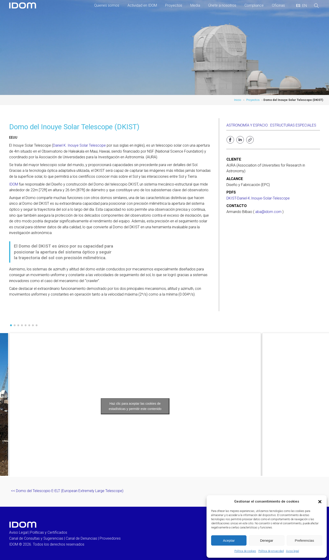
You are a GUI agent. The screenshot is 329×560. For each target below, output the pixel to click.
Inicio (237, 100)
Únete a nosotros (222, 5)
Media (195, 5)
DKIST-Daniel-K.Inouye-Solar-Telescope (258, 198)
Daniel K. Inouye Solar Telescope (79, 145)
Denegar (266, 540)
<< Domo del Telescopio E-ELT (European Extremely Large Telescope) (67, 491)
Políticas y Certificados (48, 532)
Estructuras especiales (293, 125)
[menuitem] (298, 5)
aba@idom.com (268, 212)
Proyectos (173, 5)
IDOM (13, 184)
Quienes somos (106, 5)
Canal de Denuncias (81, 538)
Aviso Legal (18, 532)
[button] (320, 501)
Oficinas (278, 5)
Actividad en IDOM (142, 5)
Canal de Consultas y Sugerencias (36, 538)
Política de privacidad (271, 551)
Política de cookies (245, 551)
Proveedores (110, 538)
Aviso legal (292, 551)
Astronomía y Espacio (247, 125)
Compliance (254, 5)
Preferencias (304, 540)
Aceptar (229, 540)
